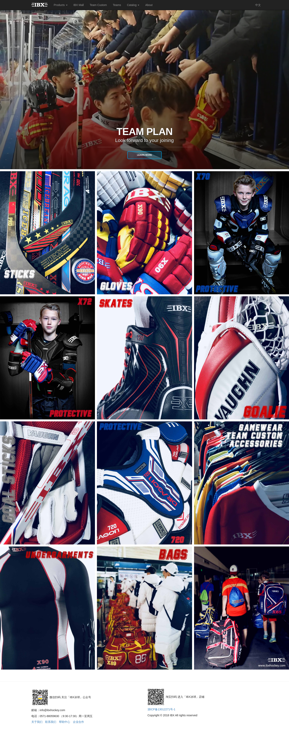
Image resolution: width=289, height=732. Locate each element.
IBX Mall (78, 5)
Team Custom (98, 5)
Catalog (133, 5)
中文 (258, 5)
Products (60, 5)
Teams (117, 5)
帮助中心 (64, 721)
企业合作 (78, 721)
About (149, 5)
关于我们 (37, 721)
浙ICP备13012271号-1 (161, 709)
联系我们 (50, 721)
